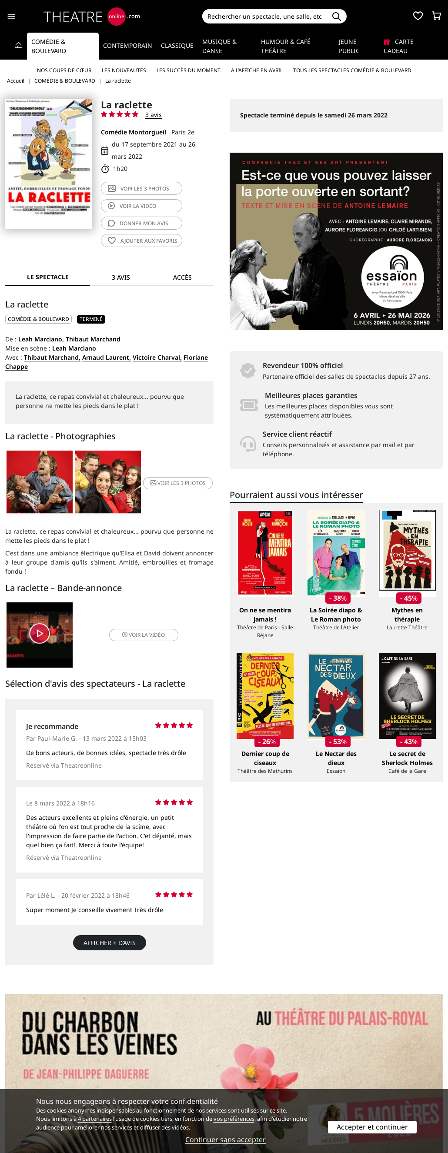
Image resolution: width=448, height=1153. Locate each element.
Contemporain (127, 45)
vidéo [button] (143, 634)
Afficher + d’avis (110, 943)
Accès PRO (244, 1080)
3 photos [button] (178, 483)
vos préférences (234, 1119)
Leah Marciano (74, 348)
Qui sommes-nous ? (34, 1062)
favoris (142, 240)
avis (138, 223)
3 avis (153, 114)
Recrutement (24, 1071)
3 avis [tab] (121, 277)
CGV (123, 1080)
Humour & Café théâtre (286, 46)
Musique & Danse (219, 46)
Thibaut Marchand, (52, 357)
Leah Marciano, (41, 339)
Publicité (241, 1071)
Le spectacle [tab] (48, 277)
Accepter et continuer (372, 1127)
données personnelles (170, 1080)
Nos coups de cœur (64, 70)
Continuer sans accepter (225, 1139)
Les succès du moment (189, 70)
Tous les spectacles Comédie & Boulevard (352, 70)
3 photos (138, 188)
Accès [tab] (182, 277)
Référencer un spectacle (264, 1062)
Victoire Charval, (157, 357)
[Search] (264, 16)
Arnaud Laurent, (106, 357)
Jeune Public (349, 46)
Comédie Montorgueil (133, 132)
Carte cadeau (399, 46)
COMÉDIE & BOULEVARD (38, 319)
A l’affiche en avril (257, 70)
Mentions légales (30, 1080)
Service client (136, 1062)
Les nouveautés (124, 70)
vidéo (132, 206)
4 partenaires (95, 1119)
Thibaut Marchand (93, 339)
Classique (177, 45)
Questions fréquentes (149, 1071)
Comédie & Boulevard (48, 46)
